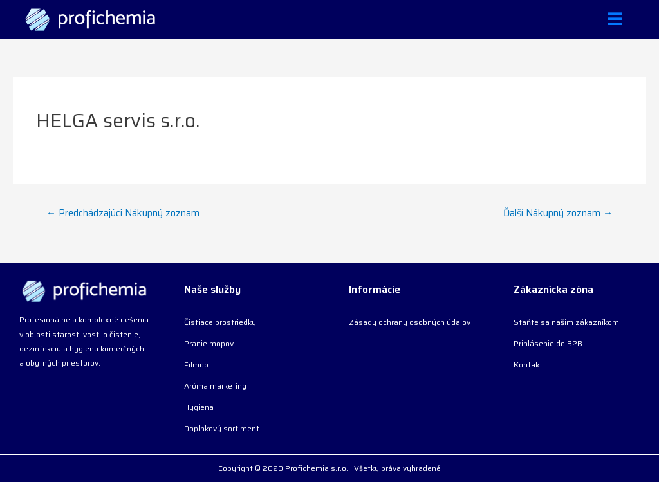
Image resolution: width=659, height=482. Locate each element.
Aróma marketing (215, 386)
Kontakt (528, 364)
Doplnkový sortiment (221, 428)
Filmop (196, 364)
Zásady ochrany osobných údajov (409, 322)
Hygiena (199, 407)
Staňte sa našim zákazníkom (566, 322)
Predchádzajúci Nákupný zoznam (123, 213)
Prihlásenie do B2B (548, 343)
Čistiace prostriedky (220, 322)
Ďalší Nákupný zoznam (558, 213)
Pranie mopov (209, 343)
